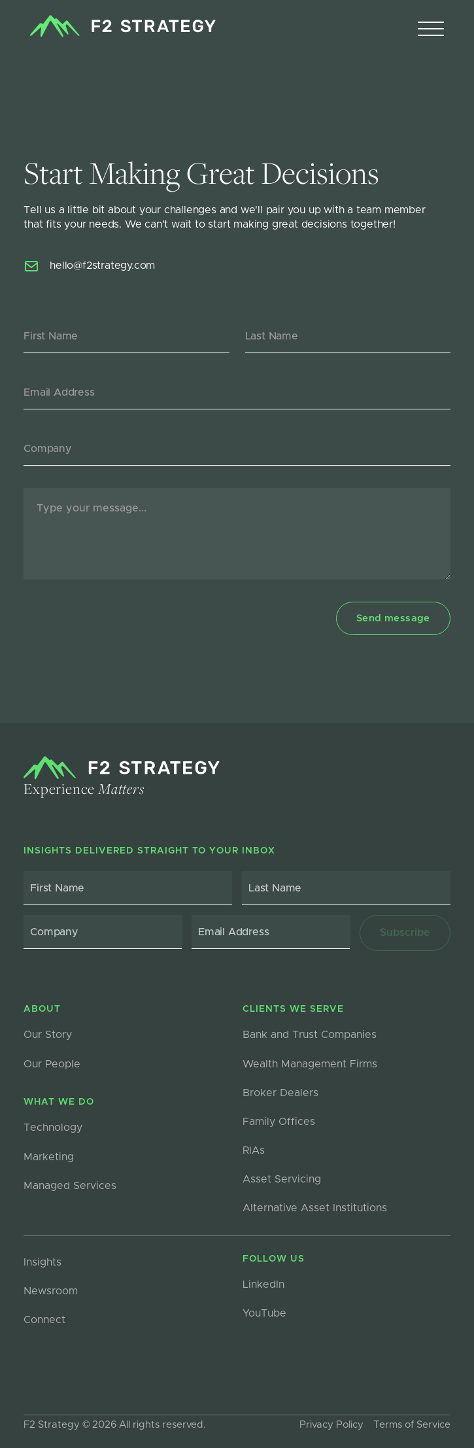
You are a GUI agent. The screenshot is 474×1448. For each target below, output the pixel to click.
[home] (119, 26)
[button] (430, 29)
